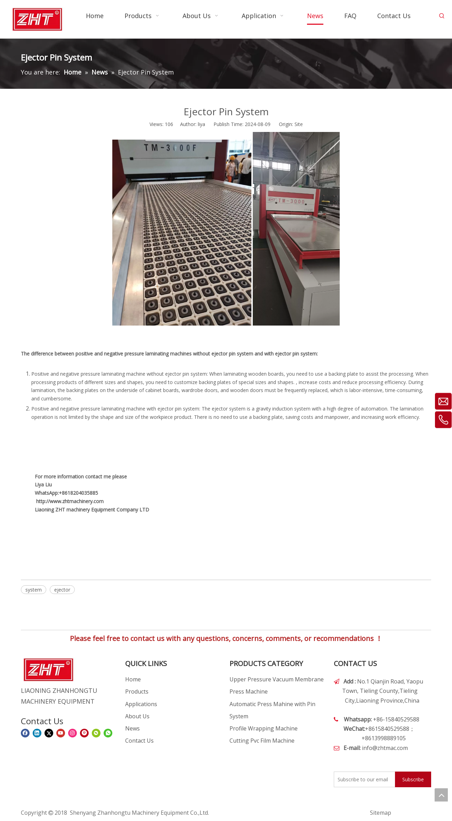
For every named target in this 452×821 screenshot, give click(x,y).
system (33, 589)
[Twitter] (49, 733)
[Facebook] (25, 733)
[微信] (96, 733)
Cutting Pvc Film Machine (261, 740)
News (132, 728)
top (441, 795)
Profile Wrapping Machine (263, 728)
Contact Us (139, 740)
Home (133, 679)
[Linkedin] (37, 733)
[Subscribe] (413, 779)
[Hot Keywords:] (441, 16)
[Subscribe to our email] (363, 779)
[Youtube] (60, 733)
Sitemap (380, 812)
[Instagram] (72, 733)
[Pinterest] (84, 733)
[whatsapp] (108, 733)
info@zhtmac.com (385, 748)
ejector (62, 589)
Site (298, 124)
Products (136, 691)
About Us (137, 716)
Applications (141, 704)
